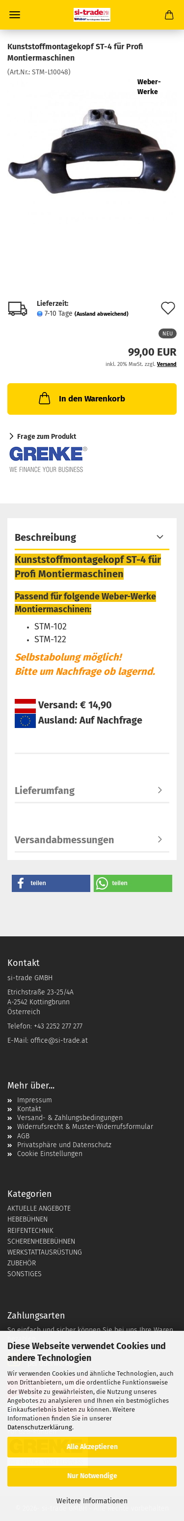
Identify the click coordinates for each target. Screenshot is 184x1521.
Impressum (34, 1100)
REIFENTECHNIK (30, 1230)
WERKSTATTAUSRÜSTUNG (44, 1252)
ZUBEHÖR (21, 1263)
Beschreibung (45, 537)
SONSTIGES (24, 1274)
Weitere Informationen (92, 1501)
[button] (51, 883)
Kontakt (29, 1109)
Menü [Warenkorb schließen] (14, 14)
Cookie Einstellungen (49, 1154)
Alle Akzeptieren (92, 1447)
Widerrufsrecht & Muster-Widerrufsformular (85, 1127)
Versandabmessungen (64, 840)
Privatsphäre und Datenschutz (64, 1145)
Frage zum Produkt (46, 436)
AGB (23, 1136)
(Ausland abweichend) (102, 314)
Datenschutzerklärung (39, 1427)
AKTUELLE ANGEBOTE (39, 1208)
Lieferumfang (45, 790)
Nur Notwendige (92, 1476)
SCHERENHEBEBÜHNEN (41, 1241)
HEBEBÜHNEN (27, 1219)
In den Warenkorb (81, 398)
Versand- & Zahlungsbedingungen (70, 1118)
